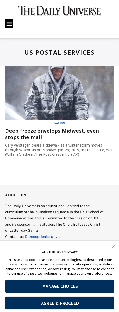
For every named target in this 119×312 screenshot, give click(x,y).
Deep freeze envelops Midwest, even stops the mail (52, 134)
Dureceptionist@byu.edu (45, 236)
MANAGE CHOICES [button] (60, 286)
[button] (113, 246)
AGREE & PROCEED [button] (60, 303)
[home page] (59, 13)
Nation (59, 123)
